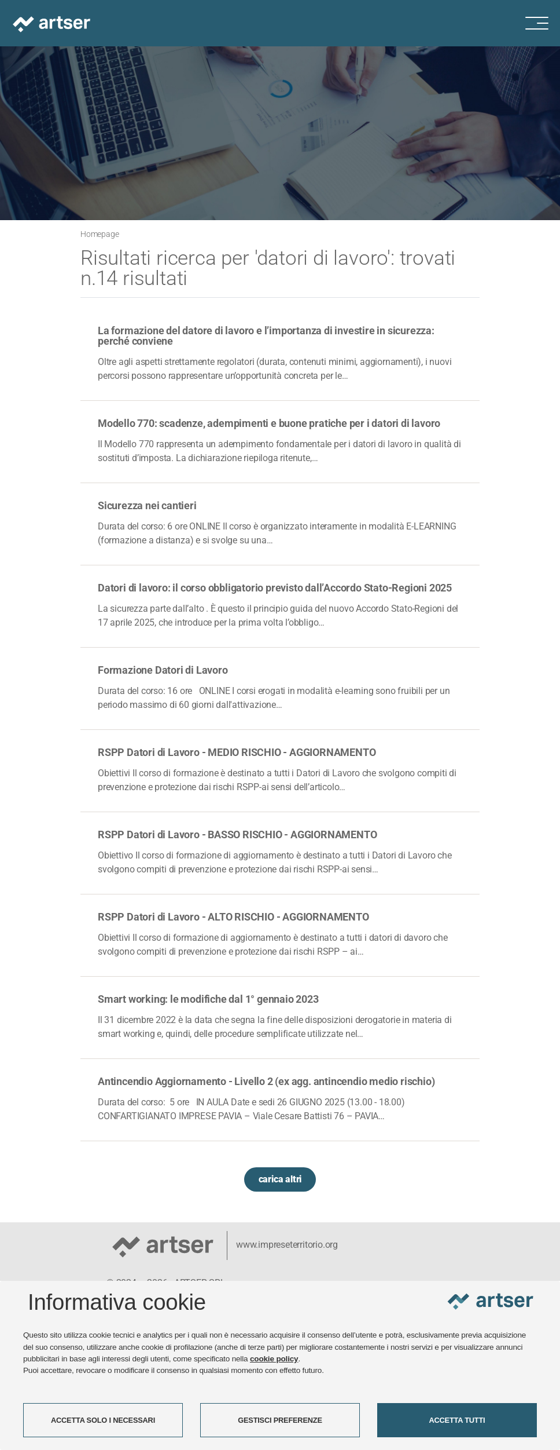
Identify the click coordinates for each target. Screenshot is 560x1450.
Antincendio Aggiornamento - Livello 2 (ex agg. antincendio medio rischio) (266, 1081)
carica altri (280, 1179)
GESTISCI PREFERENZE (280, 1420)
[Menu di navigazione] (542, 23)
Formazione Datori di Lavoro (163, 670)
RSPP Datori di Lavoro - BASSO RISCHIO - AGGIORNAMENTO (237, 834)
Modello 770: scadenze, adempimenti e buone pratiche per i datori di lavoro (269, 423)
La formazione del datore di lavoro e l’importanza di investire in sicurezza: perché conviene (266, 335)
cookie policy (274, 1358)
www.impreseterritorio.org (287, 1244)
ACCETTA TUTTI (457, 1420)
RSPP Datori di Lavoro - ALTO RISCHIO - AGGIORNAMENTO (233, 917)
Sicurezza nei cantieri (147, 505)
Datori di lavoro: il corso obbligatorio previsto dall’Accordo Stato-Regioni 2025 (275, 588)
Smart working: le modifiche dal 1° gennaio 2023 (208, 999)
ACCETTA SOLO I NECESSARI (103, 1420)
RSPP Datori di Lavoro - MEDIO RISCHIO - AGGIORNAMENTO (236, 752)
